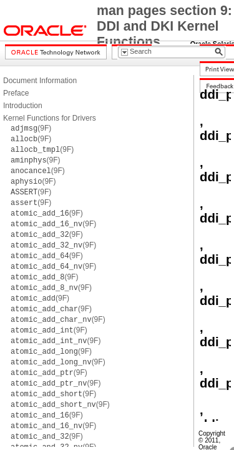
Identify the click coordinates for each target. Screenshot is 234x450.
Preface (16, 93)
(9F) (31, 128)
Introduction (22, 105)
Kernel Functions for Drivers (49, 118)
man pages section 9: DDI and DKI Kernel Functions (164, 26)
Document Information (40, 80)
